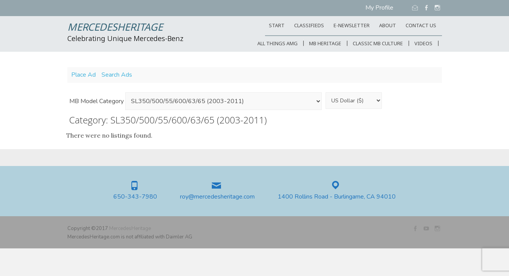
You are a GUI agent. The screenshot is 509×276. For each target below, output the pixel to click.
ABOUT (387, 26)
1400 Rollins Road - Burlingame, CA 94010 (337, 197)
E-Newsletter (352, 26)
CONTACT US (421, 26)
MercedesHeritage (115, 27)
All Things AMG (277, 44)
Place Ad (83, 75)
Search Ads (116, 75)
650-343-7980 (135, 197)
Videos (423, 44)
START (277, 26)
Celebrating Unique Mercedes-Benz (125, 39)
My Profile (379, 7)
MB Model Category (96, 101)
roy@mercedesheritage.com (217, 197)
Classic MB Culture (378, 44)
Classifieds (309, 26)
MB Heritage (325, 44)
